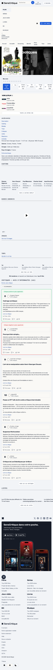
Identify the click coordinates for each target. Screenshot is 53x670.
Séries (30, 580)
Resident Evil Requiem (8, 599)
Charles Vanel (37, 181)
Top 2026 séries (32, 583)
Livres (30, 594)
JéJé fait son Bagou (15, 358)
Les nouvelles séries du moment (36, 590)
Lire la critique (7, 313)
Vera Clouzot (16, 181)
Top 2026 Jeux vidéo (8, 597)
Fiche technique (6, 153)
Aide (3, 636)
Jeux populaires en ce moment (11, 604)
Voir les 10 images (7, 238)
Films (4, 580)
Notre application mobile (9, 630)
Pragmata (4, 602)
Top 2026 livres (31, 597)
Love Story (30, 585)
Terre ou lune (6, 613)
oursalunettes (14, 328)
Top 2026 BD (6, 611)
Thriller (19, 143)
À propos (4, 627)
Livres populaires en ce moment (36, 604)
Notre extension (6, 633)
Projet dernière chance (8, 585)
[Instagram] (41, 518)
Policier (14, 143)
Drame (9, 143)
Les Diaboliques (28, 48)
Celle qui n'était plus (13, 147)
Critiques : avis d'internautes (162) (19, 280)
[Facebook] (38, 518)
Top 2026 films (6, 583)
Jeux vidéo (6, 594)
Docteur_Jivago (14, 426)
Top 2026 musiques (33, 611)
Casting (5, 164)
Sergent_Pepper (14, 295)
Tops (3, 253)
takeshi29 (14, 394)
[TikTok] (44, 518)
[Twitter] (35, 518)
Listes (4, 488)
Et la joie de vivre (32, 599)
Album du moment (32, 618)
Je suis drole (31, 602)
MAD (3, 616)
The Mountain (31, 613)
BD (3, 608)
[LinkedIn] (47, 518)
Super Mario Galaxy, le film (10, 588)
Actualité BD (5, 618)
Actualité (4, 590)
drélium (12, 456)
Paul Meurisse (27, 181)
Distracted (30, 616)
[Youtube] (50, 518)
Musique (30, 608)
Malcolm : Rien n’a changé (35, 588)
